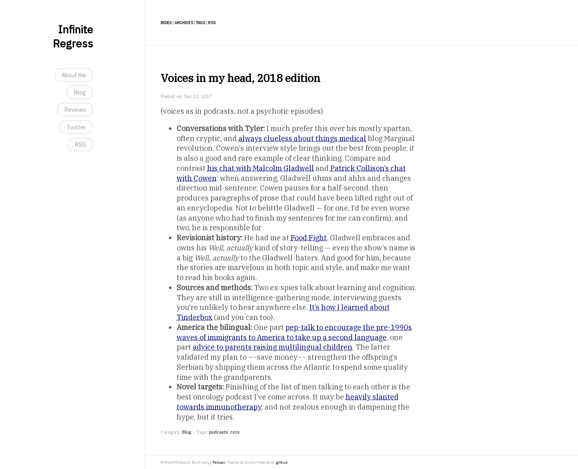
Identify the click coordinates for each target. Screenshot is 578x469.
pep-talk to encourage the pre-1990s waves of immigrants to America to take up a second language (294, 332)
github (281, 462)
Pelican (218, 462)
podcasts (218, 432)
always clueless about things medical (302, 138)
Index (166, 22)
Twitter (76, 127)
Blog (79, 92)
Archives (184, 22)
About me (73, 75)
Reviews (75, 109)
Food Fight (309, 237)
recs (235, 432)
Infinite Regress (73, 36)
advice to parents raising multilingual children (272, 347)
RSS (80, 144)
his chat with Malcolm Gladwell (260, 168)
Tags (200, 22)
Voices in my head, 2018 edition (240, 78)
